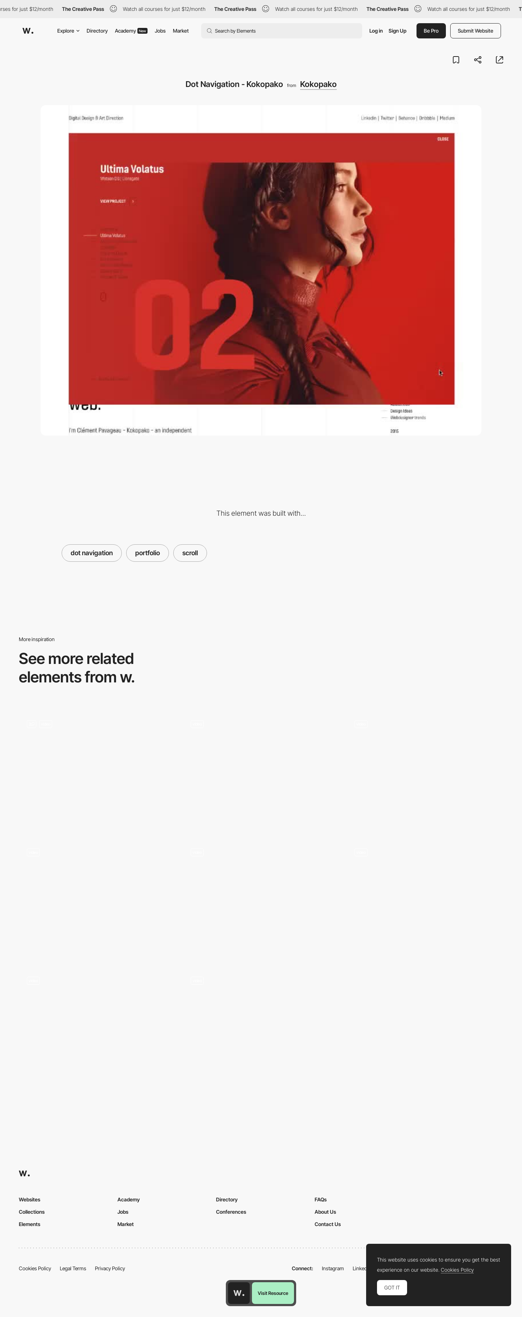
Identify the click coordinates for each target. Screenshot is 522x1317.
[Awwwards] (27, 31)
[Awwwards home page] (239, 1293)
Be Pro (431, 31)
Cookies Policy (35, 1268)
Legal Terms (73, 1268)
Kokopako (318, 84)
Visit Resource (273, 1293)
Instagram (333, 1268)
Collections (32, 1212)
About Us (325, 1212)
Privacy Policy (110, 1268)
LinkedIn (362, 1268)
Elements (29, 1224)
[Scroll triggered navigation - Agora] (261, 1025)
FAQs (321, 1199)
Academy (131, 31)
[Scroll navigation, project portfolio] (425, 899)
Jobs (160, 31)
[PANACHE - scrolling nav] (97, 1024)
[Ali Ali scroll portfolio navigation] (261, 768)
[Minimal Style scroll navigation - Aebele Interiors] (97, 896)
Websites (29, 1199)
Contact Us (328, 1224)
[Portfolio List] (97, 771)
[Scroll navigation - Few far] (261, 896)
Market (181, 31)
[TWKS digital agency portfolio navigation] (425, 768)
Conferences (231, 1212)
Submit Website (475, 31)
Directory (97, 31)
